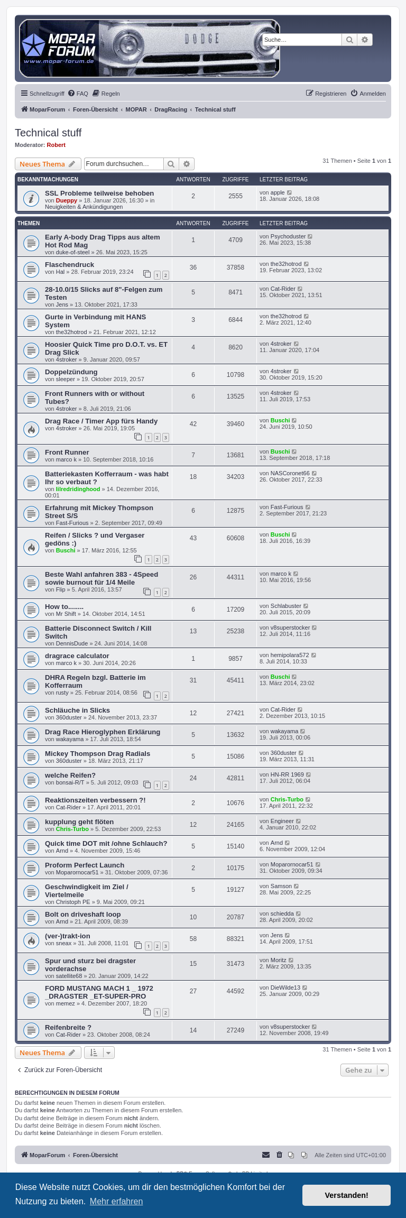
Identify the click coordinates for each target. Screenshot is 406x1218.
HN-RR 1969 (287, 774)
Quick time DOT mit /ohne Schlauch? (106, 843)
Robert (56, 145)
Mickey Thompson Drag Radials (97, 754)
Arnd (62, 850)
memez (65, 1003)
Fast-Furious (72, 523)
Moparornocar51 (77, 872)
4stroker (66, 359)
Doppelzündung (71, 372)
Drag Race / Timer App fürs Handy (101, 421)
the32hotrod (286, 264)
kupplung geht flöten (79, 822)
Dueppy (66, 200)
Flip (61, 589)
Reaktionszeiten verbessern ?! (95, 800)
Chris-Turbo (287, 799)
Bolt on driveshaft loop (83, 914)
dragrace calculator (77, 656)
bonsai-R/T (70, 782)
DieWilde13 (285, 987)
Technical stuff (48, 133)
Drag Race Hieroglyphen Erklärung (102, 732)
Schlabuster (286, 606)
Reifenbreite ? (68, 1027)
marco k (66, 459)
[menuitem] (77, 93)
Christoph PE (73, 902)
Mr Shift (66, 614)
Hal (60, 272)
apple (278, 192)
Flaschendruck (69, 265)
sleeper (65, 379)
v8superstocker (290, 627)
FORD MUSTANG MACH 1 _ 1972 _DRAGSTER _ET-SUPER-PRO (99, 992)
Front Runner (67, 452)
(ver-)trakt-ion (67, 936)
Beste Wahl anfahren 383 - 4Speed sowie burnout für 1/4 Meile (101, 578)
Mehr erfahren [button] (116, 1201)
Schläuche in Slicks (77, 710)
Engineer (282, 821)
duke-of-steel (73, 252)
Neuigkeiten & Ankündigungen (84, 207)
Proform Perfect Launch (84, 865)
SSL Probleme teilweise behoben (99, 193)
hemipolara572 (290, 655)
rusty (62, 692)
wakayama (70, 739)
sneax (63, 943)
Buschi (280, 420)
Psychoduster (288, 236)
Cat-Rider (283, 288)
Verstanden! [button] (346, 1195)
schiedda (282, 913)
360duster (69, 717)
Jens (62, 304)
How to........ (64, 607)
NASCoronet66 (290, 473)
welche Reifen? (70, 775)
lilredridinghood (78, 489)
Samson (281, 886)
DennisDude (72, 643)
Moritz (279, 960)
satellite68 (69, 976)
